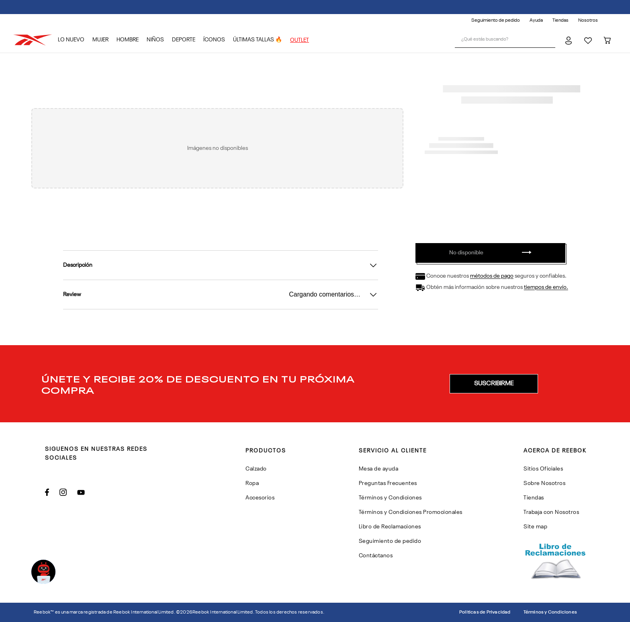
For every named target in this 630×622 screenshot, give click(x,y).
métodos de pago (491, 276)
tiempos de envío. (546, 288)
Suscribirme (493, 384)
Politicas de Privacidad (485, 612)
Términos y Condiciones (550, 612)
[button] (494, 383)
